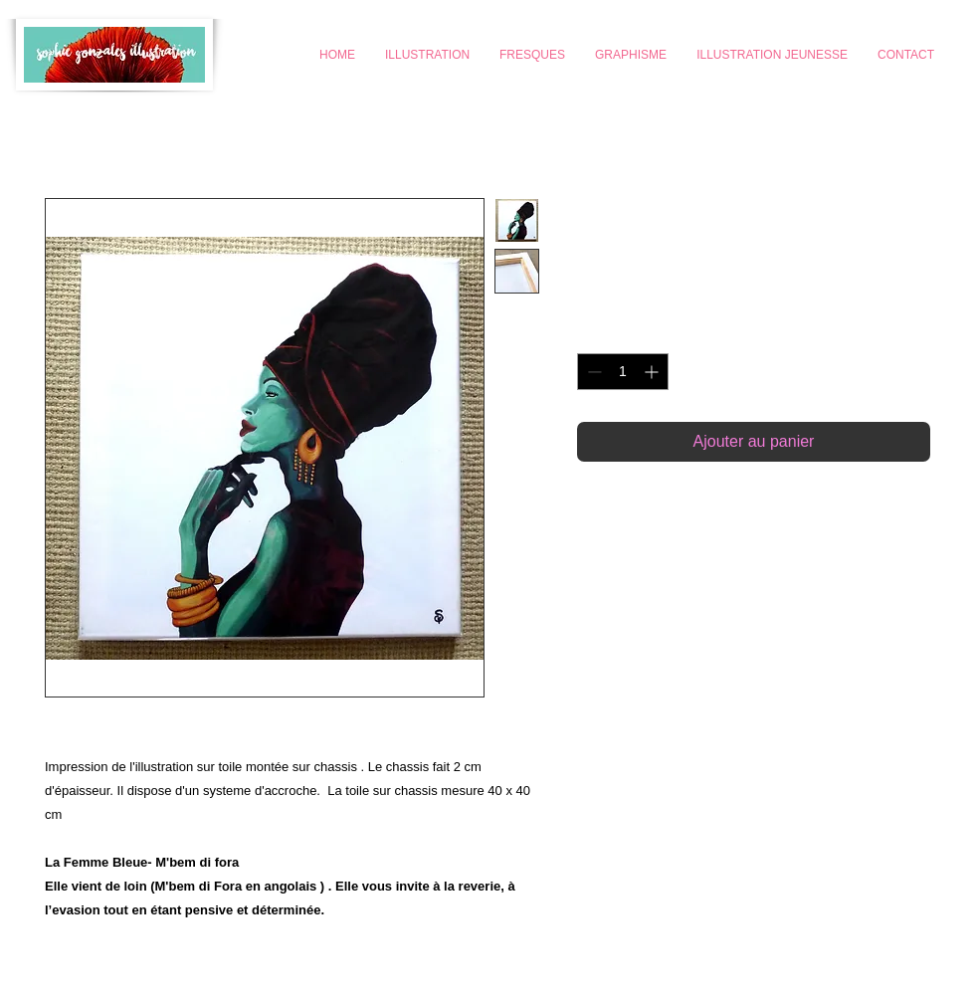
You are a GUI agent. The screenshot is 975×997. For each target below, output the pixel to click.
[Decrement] (592, 371)
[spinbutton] (623, 371)
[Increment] (653, 371)
